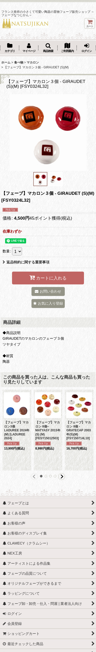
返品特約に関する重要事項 (26, 262)
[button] (48, 48)
